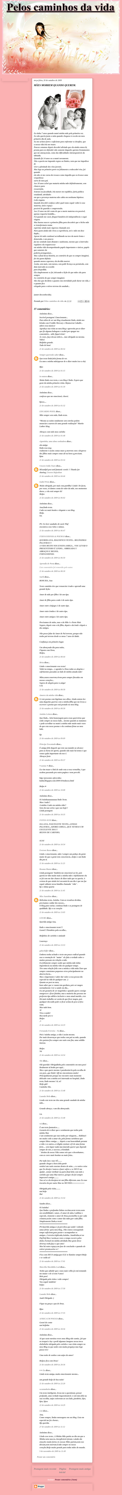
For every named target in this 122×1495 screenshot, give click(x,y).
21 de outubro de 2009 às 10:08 (52, 790)
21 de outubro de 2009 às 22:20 (52, 1383)
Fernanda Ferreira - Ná (49, 1031)
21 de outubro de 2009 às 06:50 (52, 558)
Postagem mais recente (45, 1469)
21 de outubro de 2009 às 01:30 (52, 387)
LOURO (42, 918)
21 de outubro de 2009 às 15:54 (52, 1198)
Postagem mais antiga (80, 1469)
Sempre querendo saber (49, 355)
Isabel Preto (44, 482)
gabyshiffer (44, 951)
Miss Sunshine (45, 896)
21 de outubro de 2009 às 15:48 (52, 1091)
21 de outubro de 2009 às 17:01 (52, 1261)
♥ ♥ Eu (42, 1370)
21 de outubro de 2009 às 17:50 (52, 1288)
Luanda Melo (45, 1096)
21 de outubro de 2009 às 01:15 (52, 371)
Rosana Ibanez (45, 869)
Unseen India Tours (47, 466)
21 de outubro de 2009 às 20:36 (52, 1365)
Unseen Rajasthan (54, 472)
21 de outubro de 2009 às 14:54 (52, 1055)
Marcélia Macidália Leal (49, 1267)
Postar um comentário (46, 1457)
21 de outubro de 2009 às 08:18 (52, 571)
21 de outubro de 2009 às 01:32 (52, 406)
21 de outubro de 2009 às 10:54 (52, 844)
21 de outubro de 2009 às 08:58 (52, 689)
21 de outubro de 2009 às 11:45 (52, 890)
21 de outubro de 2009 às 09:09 (52, 738)
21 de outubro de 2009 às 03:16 (52, 460)
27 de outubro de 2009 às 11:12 (52, 1427)
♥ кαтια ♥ (43, 766)
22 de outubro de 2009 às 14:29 (52, 1405)
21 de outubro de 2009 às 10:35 (52, 814)
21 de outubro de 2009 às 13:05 (52, 912)
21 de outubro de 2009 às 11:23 (52, 863)
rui (40, 1124)
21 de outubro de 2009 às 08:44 (52, 657)
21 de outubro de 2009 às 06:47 (52, 531)
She (41, 1061)
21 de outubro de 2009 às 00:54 (52, 349)
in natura (43, 376)
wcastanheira (44, 1389)
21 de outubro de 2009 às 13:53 (52, 945)
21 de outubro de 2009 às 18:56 (52, 1329)
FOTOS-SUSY (45, 820)
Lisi (41, 1411)
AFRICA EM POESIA (48, 1319)
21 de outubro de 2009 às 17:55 (52, 1313)
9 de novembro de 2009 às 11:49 (52, 1451)
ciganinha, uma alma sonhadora (52, 441)
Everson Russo (45, 850)
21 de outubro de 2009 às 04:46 (52, 476)
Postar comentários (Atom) (66, 1480)
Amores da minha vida (48, 695)
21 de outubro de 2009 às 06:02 (52, 498)
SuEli (41, 577)
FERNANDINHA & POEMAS (52, 536)
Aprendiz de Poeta (46, 564)
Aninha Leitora (45, 714)
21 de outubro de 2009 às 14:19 (52, 1025)
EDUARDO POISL (47, 411)
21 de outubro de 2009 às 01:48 (52, 436)
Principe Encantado (47, 744)
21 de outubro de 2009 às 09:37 (52, 760)
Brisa (41, 662)
